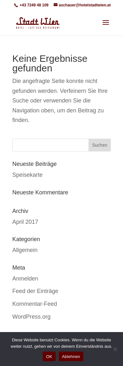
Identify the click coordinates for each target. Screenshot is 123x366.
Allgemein (25, 250)
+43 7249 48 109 (34, 5)
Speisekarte (27, 175)
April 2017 (25, 222)
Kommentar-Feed (34, 304)
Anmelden (25, 278)
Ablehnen (71, 356)
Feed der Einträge (35, 291)
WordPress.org (31, 316)
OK (49, 356)
